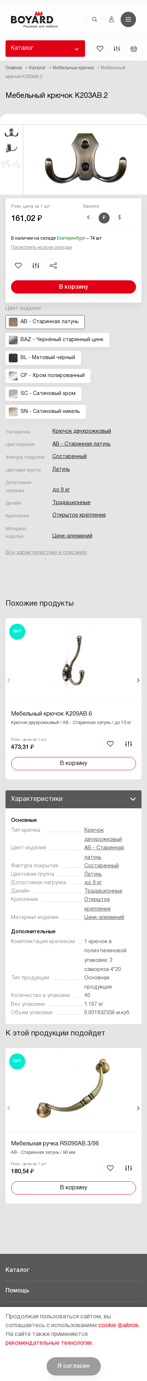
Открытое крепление (79, 515)
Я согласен (74, 1366)
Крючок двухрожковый (81, 431)
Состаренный (69, 456)
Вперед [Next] (138, 680)
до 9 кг (61, 490)
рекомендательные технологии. (49, 1343)
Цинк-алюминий (72, 536)
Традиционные (71, 503)
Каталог (22, 48)
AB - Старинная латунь (81, 444)
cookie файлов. (119, 1325)
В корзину (73, 287)
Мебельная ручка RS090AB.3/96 (55, 1143)
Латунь (61, 469)
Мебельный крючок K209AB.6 (51, 714)
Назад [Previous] (9, 680)
